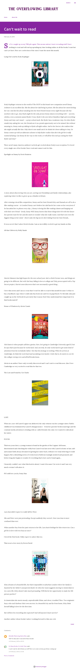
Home (5, 17)
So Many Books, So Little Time (18, 646)
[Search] (68, 3)
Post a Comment (9, 655)
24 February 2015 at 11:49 (16, 651)
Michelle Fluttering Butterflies (18, 636)
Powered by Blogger (40, 666)
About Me (14, 17)
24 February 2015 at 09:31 (16, 641)
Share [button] (72, 624)
